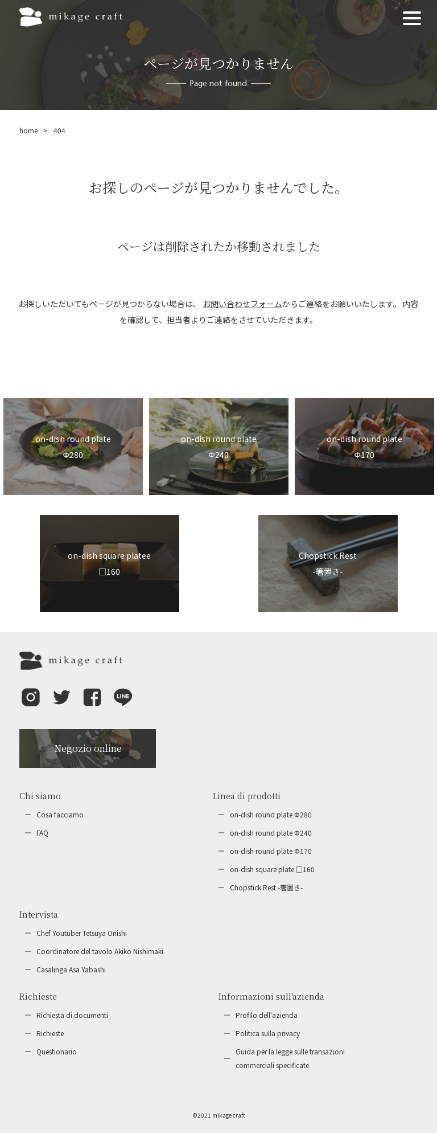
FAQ (42, 832)
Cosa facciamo (60, 814)
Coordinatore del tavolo (99, 951)
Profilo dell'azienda (267, 1015)
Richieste (50, 1033)
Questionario (56, 1051)
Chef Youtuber (81, 933)
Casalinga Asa (71, 969)
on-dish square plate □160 (272, 869)
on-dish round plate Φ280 (271, 814)
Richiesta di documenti (72, 1015)
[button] (30, 705)
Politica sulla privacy (268, 1033)
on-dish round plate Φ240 (271, 832)
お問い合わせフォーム (242, 303)
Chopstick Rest (266, 887)
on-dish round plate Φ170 (271, 851)
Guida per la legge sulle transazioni (290, 1059)
